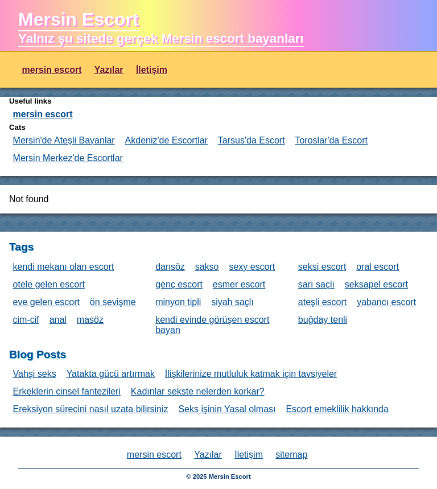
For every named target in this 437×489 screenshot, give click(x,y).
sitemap (291, 454)
